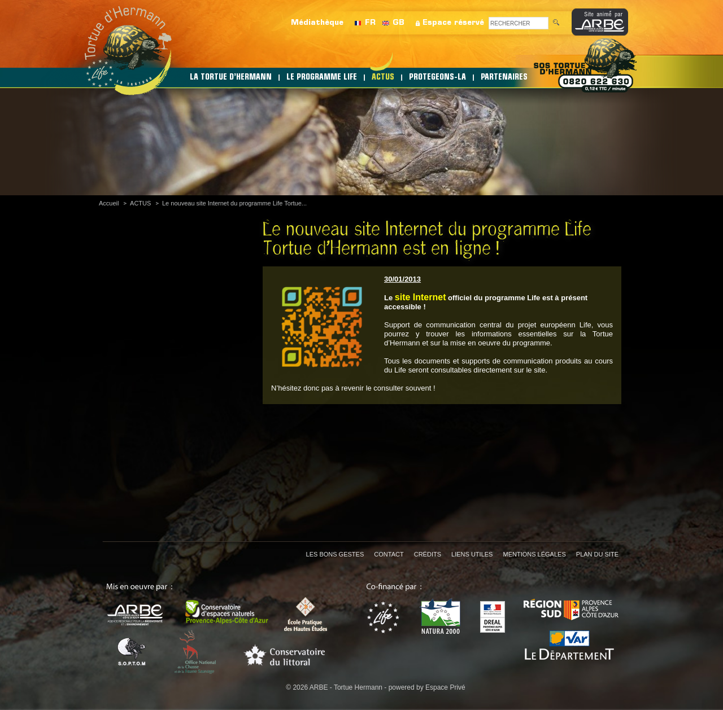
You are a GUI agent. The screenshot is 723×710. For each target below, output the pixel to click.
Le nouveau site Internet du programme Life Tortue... (234, 203)
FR (370, 23)
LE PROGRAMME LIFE (321, 77)
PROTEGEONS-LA (437, 77)
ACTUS (383, 77)
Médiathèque (317, 23)
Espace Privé (445, 687)
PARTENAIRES (504, 77)
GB (398, 23)
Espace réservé (453, 23)
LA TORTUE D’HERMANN (231, 77)
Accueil (109, 203)
